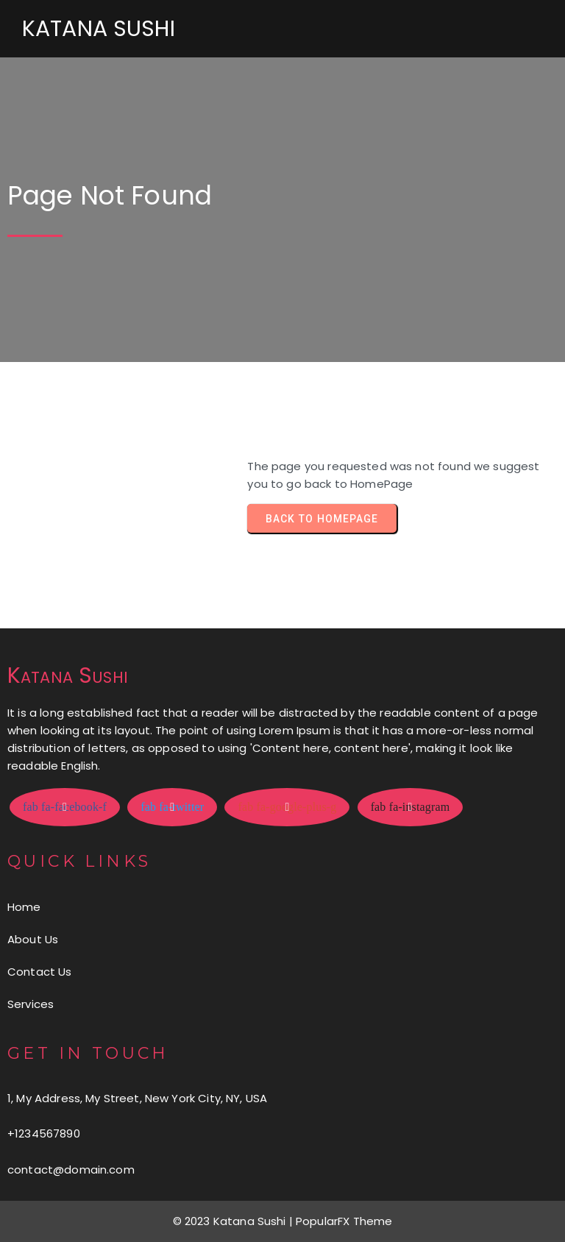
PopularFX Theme (344, 1221)
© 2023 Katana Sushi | (234, 1221)
